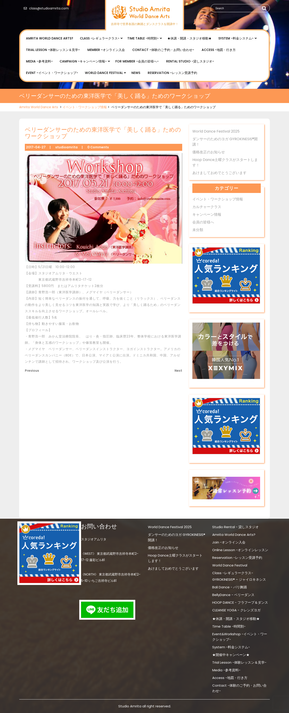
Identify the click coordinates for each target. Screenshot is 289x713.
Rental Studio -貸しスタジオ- (190, 61)
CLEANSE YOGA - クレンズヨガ (236, 610)
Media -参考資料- (39, 61)
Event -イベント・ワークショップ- (52, 73)
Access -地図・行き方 (219, 50)
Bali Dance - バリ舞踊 (229, 587)
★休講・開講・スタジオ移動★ (189, 38)
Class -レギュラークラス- (99, 38)
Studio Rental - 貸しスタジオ (235, 527)
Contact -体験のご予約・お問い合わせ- (163, 50)
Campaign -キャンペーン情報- (83, 61)
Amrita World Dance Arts (38, 107)
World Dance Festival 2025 (216, 131)
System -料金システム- (236, 38)
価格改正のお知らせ (208, 152)
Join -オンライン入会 (228, 542)
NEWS (135, 73)
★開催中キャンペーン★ (230, 654)
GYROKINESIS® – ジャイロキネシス (239, 579)
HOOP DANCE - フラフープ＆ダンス (240, 602)
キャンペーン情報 (206, 214)
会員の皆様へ (203, 222)
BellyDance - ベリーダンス (233, 594)
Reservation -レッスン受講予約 (172, 73)
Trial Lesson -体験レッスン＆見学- (53, 50)
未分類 (197, 229)
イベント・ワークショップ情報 (85, 107)
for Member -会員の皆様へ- (137, 61)
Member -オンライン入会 (106, 50)
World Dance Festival (104, 73)
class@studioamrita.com (45, 8)
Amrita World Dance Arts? (49, 38)
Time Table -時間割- (143, 38)
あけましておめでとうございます (219, 172)
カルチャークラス (206, 206)
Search (264, 8)
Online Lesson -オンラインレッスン (240, 550)
